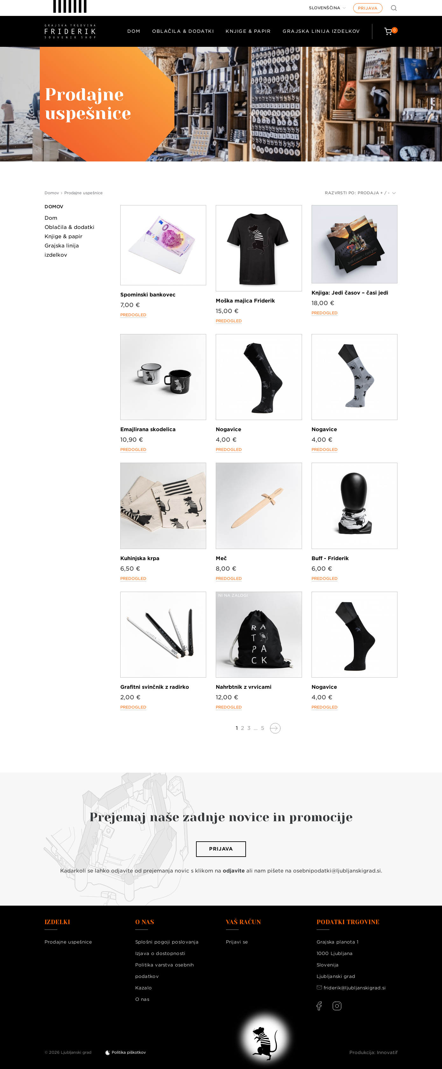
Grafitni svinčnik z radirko (154, 687)
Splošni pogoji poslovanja (167, 941)
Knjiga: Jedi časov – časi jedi (350, 293)
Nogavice (228, 429)
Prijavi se (237, 941)
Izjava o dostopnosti (160, 953)
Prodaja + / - (377, 192)
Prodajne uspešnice (68, 941)
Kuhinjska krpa (139, 558)
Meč (221, 558)
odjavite (234, 871)
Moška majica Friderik (245, 301)
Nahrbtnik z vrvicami (243, 687)
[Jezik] (327, 8)
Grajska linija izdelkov (321, 31)
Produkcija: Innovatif (373, 1052)
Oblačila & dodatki (183, 31)
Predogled (133, 314)
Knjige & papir (248, 31)
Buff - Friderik (330, 558)
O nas (142, 999)
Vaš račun (243, 922)
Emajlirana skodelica (148, 429)
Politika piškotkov (129, 1052)
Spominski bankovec (148, 295)
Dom (134, 31)
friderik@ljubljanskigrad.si (355, 987)
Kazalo (143, 987)
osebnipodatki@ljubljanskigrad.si (337, 871)
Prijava (368, 8)
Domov (54, 206)
